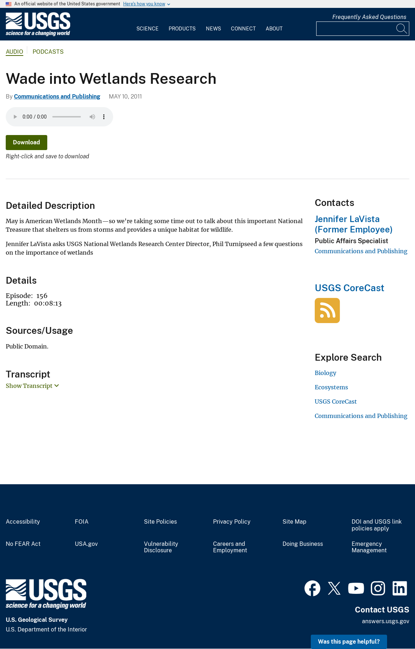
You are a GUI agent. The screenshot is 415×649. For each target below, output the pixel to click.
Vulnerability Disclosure (161, 547)
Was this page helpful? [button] (349, 641)
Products (182, 29)
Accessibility (23, 522)
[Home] (38, 34)
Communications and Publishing (57, 96)
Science (147, 29)
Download (26, 142)
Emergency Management (369, 547)
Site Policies (160, 522)
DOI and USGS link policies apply (377, 525)
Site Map (295, 522)
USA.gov (86, 544)
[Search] (402, 28)
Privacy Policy (232, 522)
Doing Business (303, 544)
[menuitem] (147, 24)
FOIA (81, 522)
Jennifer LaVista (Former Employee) (354, 224)
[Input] (362, 28)
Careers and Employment (230, 547)
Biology (325, 372)
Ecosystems (331, 387)
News (213, 29)
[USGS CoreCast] (327, 319)
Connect (243, 29)
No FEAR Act (23, 544)
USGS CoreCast (350, 287)
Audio (14, 51)
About (274, 29)
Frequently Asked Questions (369, 17)
